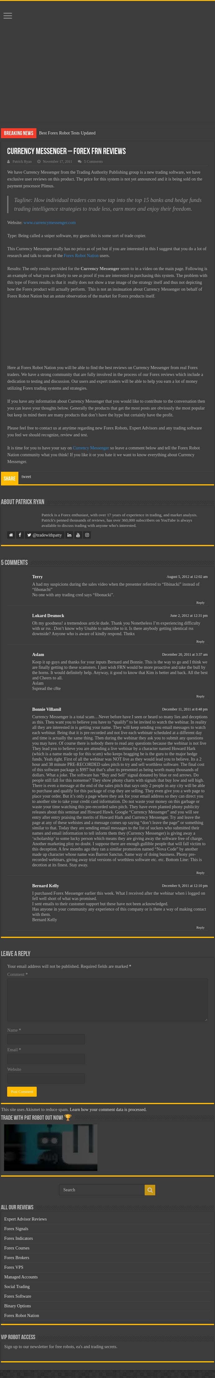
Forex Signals (16, 1228)
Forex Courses (16, 1248)
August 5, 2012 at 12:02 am (187, 576)
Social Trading (17, 1286)
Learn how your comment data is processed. (108, 1109)
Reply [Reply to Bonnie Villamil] (200, 872)
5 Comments (93, 161)
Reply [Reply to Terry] (200, 602)
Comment (17, 974)
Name (14, 1030)
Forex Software (17, 1296)
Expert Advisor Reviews (25, 1219)
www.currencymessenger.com (50, 222)
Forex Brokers (16, 1257)
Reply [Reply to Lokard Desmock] (200, 641)
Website (14, 1069)
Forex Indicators (18, 1238)
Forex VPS (13, 1267)
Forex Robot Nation (81, 255)
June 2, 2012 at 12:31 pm (189, 615)
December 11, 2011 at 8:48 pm (185, 709)
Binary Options (17, 1306)
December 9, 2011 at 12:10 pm (185, 886)
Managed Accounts (21, 1277)
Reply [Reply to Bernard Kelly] (200, 927)
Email (14, 1050)
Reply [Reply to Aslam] (200, 696)
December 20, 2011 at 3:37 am (185, 654)
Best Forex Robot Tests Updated (67, 133)
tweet (26, 476)
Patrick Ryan (21, 161)
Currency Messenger (91, 448)
